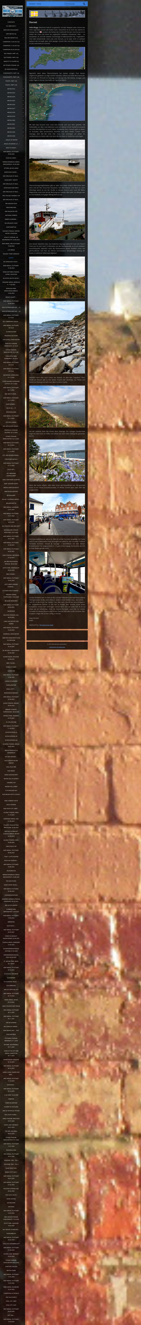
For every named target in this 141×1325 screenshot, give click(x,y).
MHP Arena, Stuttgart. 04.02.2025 (11, 550)
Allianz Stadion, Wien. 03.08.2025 (11, 841)
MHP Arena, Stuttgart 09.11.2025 (11, 1017)
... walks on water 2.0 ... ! (11, 144)
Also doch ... (11, 926)
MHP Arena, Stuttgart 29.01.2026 (11, 1177)
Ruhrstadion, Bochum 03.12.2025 (11, 1061)
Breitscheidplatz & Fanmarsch (11, 751)
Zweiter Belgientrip (11, 491)
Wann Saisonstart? (11, 775)
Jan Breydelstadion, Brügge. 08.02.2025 (11, 563)
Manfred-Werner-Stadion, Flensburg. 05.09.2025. (11, 900)
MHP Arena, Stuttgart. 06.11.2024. (11, 389)
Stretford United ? (11, 459)
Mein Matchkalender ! (11, 30)
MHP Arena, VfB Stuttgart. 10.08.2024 (11, 245)
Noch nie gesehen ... (11, 860)
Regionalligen (11, 412)
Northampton (11, 227)
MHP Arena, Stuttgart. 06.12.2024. (11, 444)
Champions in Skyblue (11, 1293)
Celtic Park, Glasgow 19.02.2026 (11, 1224)
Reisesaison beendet (11, 693)
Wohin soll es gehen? (11, 779)
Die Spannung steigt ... (11, 262)
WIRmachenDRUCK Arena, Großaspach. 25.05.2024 (11, 163)
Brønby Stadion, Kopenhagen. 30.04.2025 (11, 711)
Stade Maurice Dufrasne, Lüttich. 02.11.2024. (11, 382)
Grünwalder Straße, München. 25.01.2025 (11, 531)
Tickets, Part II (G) (11, 85)
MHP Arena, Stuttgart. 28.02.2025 (11, 606)
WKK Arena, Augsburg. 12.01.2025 (11, 508)
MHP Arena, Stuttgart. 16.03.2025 (11, 629)
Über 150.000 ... (11, 663)
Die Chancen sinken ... (11, 1026)
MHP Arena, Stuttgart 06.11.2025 (11, 1011)
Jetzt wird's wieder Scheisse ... (11, 585)
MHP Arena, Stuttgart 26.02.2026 (11, 1239)
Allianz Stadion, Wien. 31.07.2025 (11, 814)
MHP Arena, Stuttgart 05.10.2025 (11, 969)
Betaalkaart (11, 495)
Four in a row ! (11, 158)
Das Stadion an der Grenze (11, 762)
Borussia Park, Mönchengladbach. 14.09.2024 (11, 291)
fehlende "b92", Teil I (11, 1160)
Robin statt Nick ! (11, 1172)
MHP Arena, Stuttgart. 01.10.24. (11, 316)
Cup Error (11, 250)
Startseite (11, 22)
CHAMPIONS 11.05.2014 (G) (11, 45)
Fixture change (11, 422)
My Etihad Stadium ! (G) (11, 65)
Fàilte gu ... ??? (11, 408)
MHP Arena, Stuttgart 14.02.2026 (11, 1212)
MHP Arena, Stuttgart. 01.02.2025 (11, 544)
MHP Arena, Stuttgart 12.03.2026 (11, 1275)
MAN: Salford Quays (11, 483)
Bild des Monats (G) (11, 38)
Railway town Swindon (11, 254)
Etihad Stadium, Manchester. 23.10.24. (11, 351)
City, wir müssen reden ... (11, 455)
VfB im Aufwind (11, 1022)
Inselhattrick (11, 1034)
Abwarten (11, 922)
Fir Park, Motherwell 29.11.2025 (11, 1046)
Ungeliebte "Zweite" (11, 180)
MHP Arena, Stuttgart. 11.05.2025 (11, 727)
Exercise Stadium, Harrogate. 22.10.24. (11, 345)
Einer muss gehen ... (11, 172)
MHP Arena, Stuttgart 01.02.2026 (11, 1183)
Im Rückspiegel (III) (11, 740)
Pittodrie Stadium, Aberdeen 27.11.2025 (11, 1039)
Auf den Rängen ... (11, 757)
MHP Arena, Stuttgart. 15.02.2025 (11, 579)
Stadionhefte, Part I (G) (11, 73)
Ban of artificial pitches (11, 1111)
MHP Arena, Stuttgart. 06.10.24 (11, 327)
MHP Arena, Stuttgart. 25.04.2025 (11, 698)
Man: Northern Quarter (11, 480)
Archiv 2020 (11, 120)
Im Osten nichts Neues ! (11, 278)
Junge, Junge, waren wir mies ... (11, 1073)
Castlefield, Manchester (11, 339)
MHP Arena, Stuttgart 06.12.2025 (11, 1067)
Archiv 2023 (11, 132)
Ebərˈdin (11, 1099)
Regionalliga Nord (11, 336)
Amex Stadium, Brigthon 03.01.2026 (11, 1120)
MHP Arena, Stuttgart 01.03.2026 (11, 1249)
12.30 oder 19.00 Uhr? (11, 1095)
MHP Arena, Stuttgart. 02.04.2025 (11, 645)
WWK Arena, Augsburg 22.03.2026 (11, 1288)
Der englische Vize (11, 211)
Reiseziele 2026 (11, 1150)
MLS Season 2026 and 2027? (11, 526)
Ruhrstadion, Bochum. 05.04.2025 (11, 658)
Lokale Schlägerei (11, 681)
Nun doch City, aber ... (11, 808)
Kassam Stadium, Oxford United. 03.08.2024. (11, 232)
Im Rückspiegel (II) (11, 736)
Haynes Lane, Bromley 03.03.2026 (11, 1255)
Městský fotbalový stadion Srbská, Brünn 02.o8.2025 (11, 833)
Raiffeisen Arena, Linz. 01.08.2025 (11, 820)
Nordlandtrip (11, 685)
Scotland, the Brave (11, 974)
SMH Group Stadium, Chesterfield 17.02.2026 (11, 1218)
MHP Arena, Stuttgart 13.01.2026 (11, 1145)
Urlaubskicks (11, 871)
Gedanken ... (11, 1085)
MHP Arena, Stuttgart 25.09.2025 (11, 931)
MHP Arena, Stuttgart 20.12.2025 (11, 1090)
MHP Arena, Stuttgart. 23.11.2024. (11, 417)
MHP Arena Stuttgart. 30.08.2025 (11, 890)
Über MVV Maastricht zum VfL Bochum (11, 639)
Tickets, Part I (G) (11, 81)
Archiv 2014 (11, 97)
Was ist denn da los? (11, 989)
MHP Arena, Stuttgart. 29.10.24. (11, 370)
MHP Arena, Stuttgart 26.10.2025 (11, 995)
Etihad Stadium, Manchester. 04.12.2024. (11, 438)
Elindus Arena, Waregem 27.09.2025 (11, 943)
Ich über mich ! (11, 26)
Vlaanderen (11, 978)
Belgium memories (11, 601)
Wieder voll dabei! (11, 786)
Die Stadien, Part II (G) (11, 57)
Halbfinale (11, 611)
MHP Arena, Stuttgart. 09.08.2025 (11, 851)
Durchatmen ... (11, 404)
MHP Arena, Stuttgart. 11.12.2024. (11, 450)
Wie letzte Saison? (11, 905)
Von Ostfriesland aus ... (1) (11, 307)
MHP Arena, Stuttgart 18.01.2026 (11, 1155)
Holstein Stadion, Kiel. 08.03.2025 (11, 616)
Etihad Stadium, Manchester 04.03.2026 (11, 1261)
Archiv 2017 (11, 108)
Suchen (84, 3)
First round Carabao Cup (11, 196)
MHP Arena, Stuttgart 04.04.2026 (11, 1310)
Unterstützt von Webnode (57, 647)
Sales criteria (11, 804)
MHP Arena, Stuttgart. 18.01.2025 (11, 521)
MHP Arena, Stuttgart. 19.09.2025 (11, 917)
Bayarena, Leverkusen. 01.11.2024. (11, 376)
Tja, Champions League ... (11, 321)
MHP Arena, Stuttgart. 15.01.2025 (11, 515)
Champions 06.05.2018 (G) (11, 49)
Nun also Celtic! (11, 1195)
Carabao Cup (11, 782)
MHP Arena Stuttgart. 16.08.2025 (11, 866)
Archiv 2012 (11, 89)
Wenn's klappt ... (11, 297)
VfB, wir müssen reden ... (11, 426)
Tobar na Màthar (11, 1103)
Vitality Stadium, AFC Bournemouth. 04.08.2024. (11, 238)
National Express (11, 215)
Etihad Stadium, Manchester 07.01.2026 (11, 1139)
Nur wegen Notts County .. (11, 796)
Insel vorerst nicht (11, 801)
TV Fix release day (11, 790)
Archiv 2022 (11, 128)
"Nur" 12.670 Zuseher (11, 856)
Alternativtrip (11, 332)
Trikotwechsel (11, 207)
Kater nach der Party (11, 188)
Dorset (11, 258)
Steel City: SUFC (11, 1305)
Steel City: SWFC (11, 1301)
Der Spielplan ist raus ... (11, 176)
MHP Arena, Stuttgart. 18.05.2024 (11, 153)
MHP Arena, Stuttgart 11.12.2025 (11, 1080)
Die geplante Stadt (11, 223)
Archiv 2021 (11, 124)
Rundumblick (11, 1233)
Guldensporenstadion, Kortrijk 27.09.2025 (11, 950)
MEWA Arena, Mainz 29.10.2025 (11, 1001)
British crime (11, 1270)
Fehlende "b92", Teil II (11, 1164)
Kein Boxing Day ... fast (11, 1030)
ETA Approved (11, 985)
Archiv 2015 (11, 100)
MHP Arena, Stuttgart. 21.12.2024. (11, 464)
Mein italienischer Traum (11, 1006)
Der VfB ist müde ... (11, 394)
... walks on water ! (11, 140)
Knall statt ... (11, 689)
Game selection (11, 1168)
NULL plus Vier (11, 767)
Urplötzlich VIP (11, 846)
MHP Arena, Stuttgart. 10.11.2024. (11, 399)
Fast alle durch (11, 1297)
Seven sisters (11, 1199)
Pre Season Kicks (11, 203)
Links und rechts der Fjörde (11, 622)
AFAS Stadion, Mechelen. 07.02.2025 (11, 556)
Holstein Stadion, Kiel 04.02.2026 (11, 1190)
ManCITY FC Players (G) (11, 61)
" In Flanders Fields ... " (11, 982)
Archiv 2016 (11, 104)
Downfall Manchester (11, 634)
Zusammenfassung (11, 895)
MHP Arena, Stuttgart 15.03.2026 (11, 1282)
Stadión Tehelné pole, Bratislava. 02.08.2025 (11, 826)
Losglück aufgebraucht (11, 1244)
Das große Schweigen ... (11, 1229)
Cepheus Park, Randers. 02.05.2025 (11, 717)
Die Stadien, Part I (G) (11, 53)
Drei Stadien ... (11, 574)
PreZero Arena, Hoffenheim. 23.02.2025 (11, 596)
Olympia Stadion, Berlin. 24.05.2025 (11, 745)
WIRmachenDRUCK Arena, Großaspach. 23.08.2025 (11, 876)
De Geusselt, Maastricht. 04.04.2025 (11, 652)
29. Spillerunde (11, 722)
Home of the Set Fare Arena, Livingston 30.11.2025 (11, 1053)
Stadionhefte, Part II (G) (11, 77)
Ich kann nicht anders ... (11, 590)
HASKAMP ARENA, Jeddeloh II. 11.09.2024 (11, 283)
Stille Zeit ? (11, 469)
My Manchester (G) (11, 69)
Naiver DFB (11, 671)
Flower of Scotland (11, 1107)
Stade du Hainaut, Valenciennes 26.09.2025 (11, 937)
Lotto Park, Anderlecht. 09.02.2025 (11, 569)
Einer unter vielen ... (11, 885)
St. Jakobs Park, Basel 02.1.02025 (11, 962)
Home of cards (11, 667)
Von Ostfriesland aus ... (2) (11, 311)
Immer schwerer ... (11, 219)
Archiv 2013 (11, 93)
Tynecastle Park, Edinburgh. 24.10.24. (11, 357)
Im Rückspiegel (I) (11, 732)
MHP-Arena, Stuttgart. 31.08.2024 (11, 267)
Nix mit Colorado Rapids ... (11, 499)
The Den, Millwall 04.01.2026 (11, 1132)
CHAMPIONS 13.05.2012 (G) (11, 42)
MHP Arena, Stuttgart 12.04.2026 (11, 1320)
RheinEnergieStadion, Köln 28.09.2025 (11, 956)
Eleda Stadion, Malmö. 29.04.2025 (11, 704)
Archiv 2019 (11, 116)
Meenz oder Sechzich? (11, 487)
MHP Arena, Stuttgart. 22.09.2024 (11, 302)
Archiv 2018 (11, 112)
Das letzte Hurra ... (11, 1115)
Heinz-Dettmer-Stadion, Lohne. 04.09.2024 (11, 273)
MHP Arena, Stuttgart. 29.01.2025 (11, 537)
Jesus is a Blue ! (11, 148)
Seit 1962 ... (11, 1315)
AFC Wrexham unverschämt (11, 475)
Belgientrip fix (11, 503)
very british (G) (11, 34)
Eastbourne (11, 1203)
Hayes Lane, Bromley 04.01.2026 (11, 1126)
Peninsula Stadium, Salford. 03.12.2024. (11, 431)
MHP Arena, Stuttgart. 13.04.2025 (11, 676)
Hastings (11, 1207)
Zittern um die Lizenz (11, 168)
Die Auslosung (11, 881)
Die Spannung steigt (46, 625)
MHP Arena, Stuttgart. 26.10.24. (11, 364)
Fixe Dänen (11, 771)
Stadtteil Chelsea (11, 1266)
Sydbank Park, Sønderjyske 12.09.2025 (11, 910)
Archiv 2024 (11, 136)
